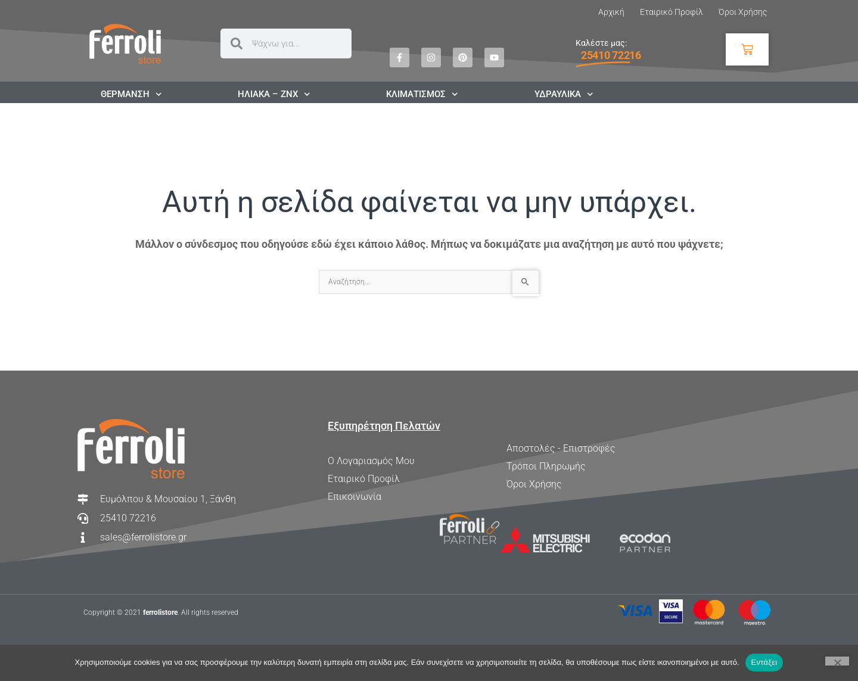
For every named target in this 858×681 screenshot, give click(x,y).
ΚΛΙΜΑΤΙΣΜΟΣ (422, 94)
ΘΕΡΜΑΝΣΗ (131, 94)
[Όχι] (837, 661)
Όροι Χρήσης (743, 12)
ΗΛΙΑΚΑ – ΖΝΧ (274, 94)
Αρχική (611, 12)
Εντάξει (764, 662)
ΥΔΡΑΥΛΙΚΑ (563, 94)
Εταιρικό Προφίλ (671, 12)
